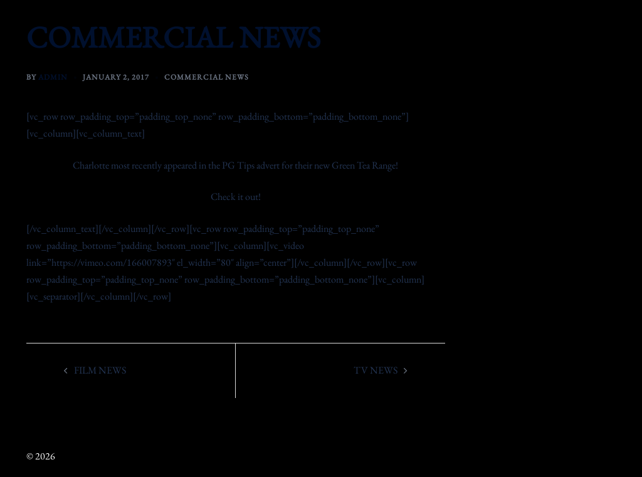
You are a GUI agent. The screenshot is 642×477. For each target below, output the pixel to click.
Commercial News (206, 77)
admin (53, 77)
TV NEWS (375, 370)
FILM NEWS (100, 370)
